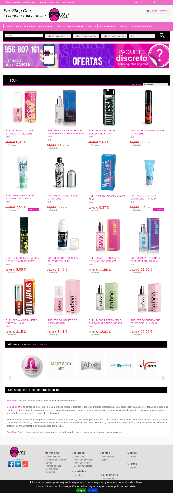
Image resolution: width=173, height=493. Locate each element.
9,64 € (99, 142)
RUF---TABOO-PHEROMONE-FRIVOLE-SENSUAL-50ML (146, 321)
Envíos (49, 463)
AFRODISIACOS (46, 26)
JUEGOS (90, 26)
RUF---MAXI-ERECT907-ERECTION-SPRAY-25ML (149, 132)
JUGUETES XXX (12, 26)
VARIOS (123, 26)
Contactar (70, 2)
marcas (42, 344)
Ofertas (133, 468)
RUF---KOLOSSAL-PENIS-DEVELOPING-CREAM (102, 132)
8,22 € (57, 207)
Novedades (79, 475)
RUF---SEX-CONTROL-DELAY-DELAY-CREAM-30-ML (63, 259)
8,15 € (15, 331)
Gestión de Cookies (83, 466)
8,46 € (140, 207)
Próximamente (108, 479)
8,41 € (15, 142)
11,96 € (58, 145)
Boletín (105, 460)
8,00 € (140, 142)
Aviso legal (79, 457)
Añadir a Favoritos (50, 2)
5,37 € (99, 207)
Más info (93, 490)
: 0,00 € (157, 10)
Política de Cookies (83, 463)
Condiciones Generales (56, 460)
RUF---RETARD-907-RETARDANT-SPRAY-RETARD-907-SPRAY (23, 259)
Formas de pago (53, 466)
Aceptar (81, 490)
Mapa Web (31, 2)
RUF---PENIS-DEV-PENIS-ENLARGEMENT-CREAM (144, 197)
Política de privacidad (84, 460)
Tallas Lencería (13, 2)
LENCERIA (29, 26)
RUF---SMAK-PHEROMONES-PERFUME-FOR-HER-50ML (104, 259)
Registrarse (161, 2)
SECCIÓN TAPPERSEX (141, 26)
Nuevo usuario (108, 457)
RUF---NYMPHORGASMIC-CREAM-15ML (107, 197)
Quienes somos (53, 457)
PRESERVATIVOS (107, 26)
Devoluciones (52, 469)
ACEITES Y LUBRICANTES (70, 26)
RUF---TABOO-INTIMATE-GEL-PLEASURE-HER (63, 321)
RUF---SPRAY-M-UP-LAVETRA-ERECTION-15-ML (22, 321)
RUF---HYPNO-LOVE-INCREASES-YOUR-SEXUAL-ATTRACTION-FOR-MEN (65, 133)
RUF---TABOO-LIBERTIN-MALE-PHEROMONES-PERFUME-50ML (106, 321)
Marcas (133, 457)
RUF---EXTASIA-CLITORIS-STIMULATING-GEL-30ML (20, 132)
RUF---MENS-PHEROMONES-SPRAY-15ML (62, 197)
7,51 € (15, 207)
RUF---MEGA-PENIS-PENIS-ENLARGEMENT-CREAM (20, 197)
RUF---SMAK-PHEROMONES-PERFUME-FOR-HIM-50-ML (146, 259)
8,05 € (15, 269)
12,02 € (100, 331)
